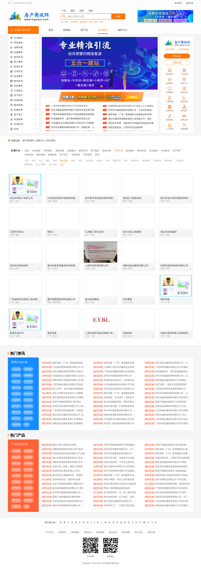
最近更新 (113, 532)
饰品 (80, 161)
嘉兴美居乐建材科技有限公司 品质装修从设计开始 (69, 414)
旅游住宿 (106, 150)
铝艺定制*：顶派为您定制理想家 (170, 384)
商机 (73, 10)
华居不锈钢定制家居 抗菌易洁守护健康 (69, 483)
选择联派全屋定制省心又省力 (66, 470)
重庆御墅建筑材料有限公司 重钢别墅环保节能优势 (69, 397)
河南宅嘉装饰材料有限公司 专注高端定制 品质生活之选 (172, 414)
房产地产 (177, 150)
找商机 (67, 30)
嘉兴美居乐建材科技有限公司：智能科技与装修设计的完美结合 (121, 501)
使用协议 (88, 532)
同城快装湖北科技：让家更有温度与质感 (121, 380)
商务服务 (48, 150)
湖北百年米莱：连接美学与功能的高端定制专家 (131, 124)
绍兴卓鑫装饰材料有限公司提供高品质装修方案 (172, 397)
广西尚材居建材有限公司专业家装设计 (69, 106)
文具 (41, 161)
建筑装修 (40, 155)
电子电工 (64, 155)
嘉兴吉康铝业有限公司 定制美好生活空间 (121, 466)
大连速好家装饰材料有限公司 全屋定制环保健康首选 (69, 367)
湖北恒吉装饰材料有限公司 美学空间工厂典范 (172, 492)
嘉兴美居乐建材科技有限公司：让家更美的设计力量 (172, 362)
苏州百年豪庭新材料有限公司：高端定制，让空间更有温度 (74, 128)
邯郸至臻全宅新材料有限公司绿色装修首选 (172, 475)
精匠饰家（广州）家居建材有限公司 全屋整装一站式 (121, 393)
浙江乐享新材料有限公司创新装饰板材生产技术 (121, 470)
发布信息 (178, 3)
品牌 (82, 10)
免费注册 (189, 3)
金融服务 (71, 150)
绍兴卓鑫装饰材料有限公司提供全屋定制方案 (72, 111)
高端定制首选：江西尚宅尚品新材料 (125, 128)
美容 (108, 161)
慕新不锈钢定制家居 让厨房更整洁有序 (172, 401)
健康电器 (29, 164)
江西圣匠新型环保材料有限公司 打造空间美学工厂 (69, 501)
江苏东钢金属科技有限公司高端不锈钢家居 (69, 384)
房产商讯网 (27, 140)
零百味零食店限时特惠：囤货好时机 (172, 483)
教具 (34, 161)
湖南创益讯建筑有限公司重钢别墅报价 (69, 419)
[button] (94, 86)
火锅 (90, 22)
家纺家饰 (135, 161)
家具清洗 (74, 22)
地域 (90, 10)
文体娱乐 (165, 150)
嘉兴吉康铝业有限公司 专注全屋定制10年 (172, 479)
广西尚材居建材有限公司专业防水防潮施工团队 (172, 488)
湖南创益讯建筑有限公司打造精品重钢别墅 (172, 505)
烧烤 (96, 22)
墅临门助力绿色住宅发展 (64, 445)
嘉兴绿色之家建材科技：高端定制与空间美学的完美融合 (69, 475)
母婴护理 (117, 161)
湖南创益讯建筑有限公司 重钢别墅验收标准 (172, 380)
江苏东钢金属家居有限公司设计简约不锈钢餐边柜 (172, 501)
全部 (27, 150)
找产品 (84, 30)
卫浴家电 (179, 161)
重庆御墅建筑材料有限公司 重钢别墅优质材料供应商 (172, 462)
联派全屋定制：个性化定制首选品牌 (121, 462)
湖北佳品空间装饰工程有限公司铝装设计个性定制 (121, 388)
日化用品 (89, 161)
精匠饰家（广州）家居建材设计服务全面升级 (172, 449)
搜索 (118, 16)
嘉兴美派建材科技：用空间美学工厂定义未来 (121, 401)
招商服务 (75, 532)
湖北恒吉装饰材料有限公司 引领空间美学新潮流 (69, 406)
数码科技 (142, 150)
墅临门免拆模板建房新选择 (117, 488)
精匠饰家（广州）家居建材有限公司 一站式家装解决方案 (69, 362)
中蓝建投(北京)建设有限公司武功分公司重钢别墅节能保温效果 (74, 124)
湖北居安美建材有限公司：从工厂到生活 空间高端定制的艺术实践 (121, 449)
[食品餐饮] (47, 393)
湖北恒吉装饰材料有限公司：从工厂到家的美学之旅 (172, 496)
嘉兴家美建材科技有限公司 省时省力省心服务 (69, 488)
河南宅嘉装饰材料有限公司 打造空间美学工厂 (172, 406)
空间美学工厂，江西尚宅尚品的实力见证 (121, 505)
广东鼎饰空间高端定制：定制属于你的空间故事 (69, 410)
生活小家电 (41, 164)
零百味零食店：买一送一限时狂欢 (120, 492)
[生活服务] (47, 479)
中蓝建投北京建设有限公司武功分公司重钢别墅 (121, 419)
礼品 (62, 164)
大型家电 (157, 161)
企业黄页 (103, 30)
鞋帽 (55, 161)
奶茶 (101, 22)
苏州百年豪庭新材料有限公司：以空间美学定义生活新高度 (172, 375)
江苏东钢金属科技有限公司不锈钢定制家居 (121, 384)
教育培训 (83, 150)
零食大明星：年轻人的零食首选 (119, 479)
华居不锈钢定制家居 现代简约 (66, 401)
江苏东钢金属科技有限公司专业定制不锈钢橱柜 (172, 419)
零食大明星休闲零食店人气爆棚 (67, 393)
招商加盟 (59, 150)
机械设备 (52, 155)
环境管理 (87, 155)
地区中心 (122, 30)
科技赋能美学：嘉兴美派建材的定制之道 (70, 119)
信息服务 (153, 150)
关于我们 (50, 532)
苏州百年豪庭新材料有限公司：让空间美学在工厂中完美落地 (172, 393)
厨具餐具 (146, 161)
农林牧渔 (29, 155)
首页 (50, 30)
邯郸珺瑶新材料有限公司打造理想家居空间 (69, 449)
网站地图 (126, 532)
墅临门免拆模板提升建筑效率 (66, 496)
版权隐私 (100, 532)
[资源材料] (47, 362)
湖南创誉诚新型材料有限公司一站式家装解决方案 (121, 414)
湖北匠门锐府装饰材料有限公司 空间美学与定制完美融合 (121, 423)
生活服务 (36, 150)
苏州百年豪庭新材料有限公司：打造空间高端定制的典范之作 (131, 111)
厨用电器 (168, 161)
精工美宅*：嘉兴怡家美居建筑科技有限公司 (69, 388)
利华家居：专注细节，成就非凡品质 (121, 397)
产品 (64, 10)
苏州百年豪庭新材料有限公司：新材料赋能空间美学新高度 (69, 492)
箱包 (73, 161)
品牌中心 (40, 140)
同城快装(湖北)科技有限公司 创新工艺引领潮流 (130, 106)
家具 (126, 161)
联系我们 (63, 532)
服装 (48, 161)
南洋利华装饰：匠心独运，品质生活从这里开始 (121, 496)
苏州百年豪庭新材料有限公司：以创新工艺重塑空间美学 (69, 505)
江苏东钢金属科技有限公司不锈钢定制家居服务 (172, 410)
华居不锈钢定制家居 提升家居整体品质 (172, 445)
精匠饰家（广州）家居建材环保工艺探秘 (121, 475)
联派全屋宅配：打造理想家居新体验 (121, 406)
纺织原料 (51, 140)
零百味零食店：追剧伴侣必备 (66, 479)
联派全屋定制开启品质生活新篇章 (120, 483)
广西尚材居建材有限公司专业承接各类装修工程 (172, 423)
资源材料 (75, 155)
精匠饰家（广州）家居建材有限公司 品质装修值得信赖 (121, 362)
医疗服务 (95, 150)
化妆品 (99, 161)
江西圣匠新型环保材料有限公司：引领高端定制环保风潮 (172, 388)
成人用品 (53, 164)
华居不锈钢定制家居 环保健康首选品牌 (121, 445)
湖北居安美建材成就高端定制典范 (171, 466)
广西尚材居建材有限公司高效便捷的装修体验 (72, 115)
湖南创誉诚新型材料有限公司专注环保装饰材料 (69, 462)
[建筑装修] (47, 367)
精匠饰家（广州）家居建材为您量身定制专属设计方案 (131, 115)
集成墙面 (83, 22)
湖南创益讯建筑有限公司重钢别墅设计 (69, 423)
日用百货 (118, 150)
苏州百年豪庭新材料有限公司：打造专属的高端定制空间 (121, 410)
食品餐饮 (130, 150)
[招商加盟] (150, 362)
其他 (97, 155)
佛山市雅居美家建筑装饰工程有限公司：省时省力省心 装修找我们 (131, 119)
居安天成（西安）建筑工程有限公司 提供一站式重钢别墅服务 (69, 466)
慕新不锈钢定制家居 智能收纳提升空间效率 (172, 470)
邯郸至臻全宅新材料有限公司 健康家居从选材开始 (69, 380)
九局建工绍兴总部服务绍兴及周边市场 (121, 367)
